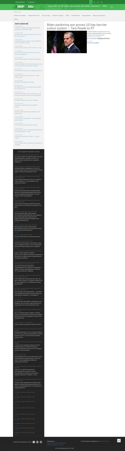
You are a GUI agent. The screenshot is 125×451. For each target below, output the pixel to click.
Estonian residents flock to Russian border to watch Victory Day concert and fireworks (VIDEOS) (28, 65)
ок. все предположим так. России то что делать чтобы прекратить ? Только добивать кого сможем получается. (27, 181)
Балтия (78, 6)
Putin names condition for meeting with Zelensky (28, 59)
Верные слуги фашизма (99, 15)
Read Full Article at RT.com (94, 37)
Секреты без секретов (20, 15)
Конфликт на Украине (57, 15)
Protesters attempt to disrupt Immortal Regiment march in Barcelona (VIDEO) (28, 42)
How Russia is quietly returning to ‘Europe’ (26, 125)
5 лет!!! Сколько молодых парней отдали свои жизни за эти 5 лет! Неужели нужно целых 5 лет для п (28, 205)
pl (97, 2)
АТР (62, 6)
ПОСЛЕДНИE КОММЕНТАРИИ (28, 152)
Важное (16, 19)
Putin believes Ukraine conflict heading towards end (28, 70)
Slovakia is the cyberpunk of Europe (24, 82)
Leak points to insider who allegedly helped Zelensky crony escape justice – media (28, 130)
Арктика (72, 6)
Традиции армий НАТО (34, 15)
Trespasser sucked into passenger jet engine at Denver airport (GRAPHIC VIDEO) (27, 28)
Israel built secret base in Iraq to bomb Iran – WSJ (28, 47)
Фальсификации (86, 15)
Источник (89, 41)
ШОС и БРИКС (85, 6)
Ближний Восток (76, 15)
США (55, 6)
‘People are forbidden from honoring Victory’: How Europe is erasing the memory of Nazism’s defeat (28, 94)
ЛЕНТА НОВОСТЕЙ (21, 24)
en (94, 2)
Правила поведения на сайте (55, 445)
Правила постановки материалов (56, 443)
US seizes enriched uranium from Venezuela (26, 100)
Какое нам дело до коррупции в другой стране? (27, 324)
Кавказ (67, 15)
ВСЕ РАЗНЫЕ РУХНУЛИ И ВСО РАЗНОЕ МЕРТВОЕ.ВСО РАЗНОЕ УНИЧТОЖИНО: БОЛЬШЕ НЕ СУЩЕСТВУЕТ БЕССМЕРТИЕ (27, 228)
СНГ (59, 6)
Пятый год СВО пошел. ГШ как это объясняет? (27, 236)
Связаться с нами (104, 441)
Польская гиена (46, 15)
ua (101, 2)
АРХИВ (104, 6)
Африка (66, 6)
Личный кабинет (20, 2)
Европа (50, 6)
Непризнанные (95, 6)
